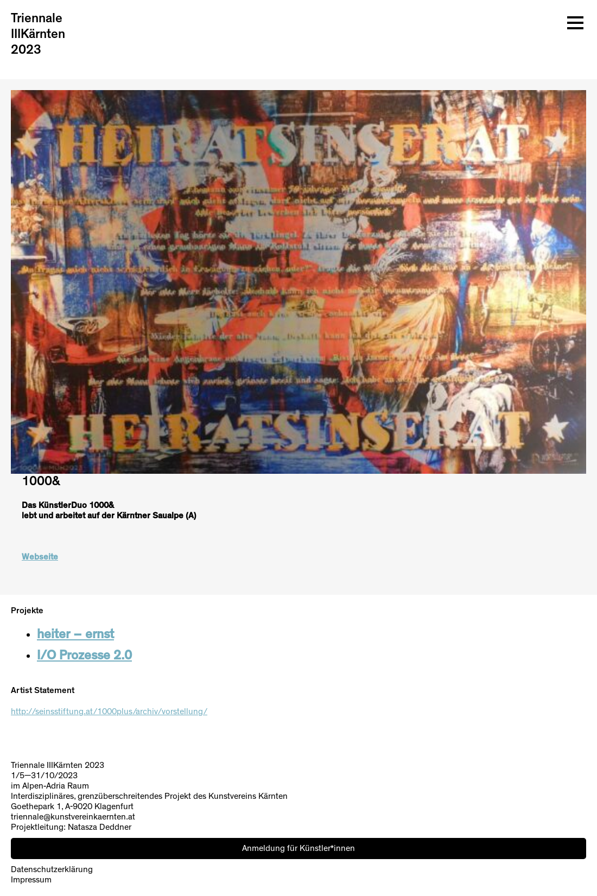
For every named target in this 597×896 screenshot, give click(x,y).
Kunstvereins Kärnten (248, 796)
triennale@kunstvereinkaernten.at (73, 816)
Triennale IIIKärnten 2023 (38, 34)
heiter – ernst (75, 634)
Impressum (31, 879)
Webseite (40, 556)
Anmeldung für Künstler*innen (298, 848)
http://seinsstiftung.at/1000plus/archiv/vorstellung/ (109, 711)
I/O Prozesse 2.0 (84, 655)
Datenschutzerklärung (52, 869)
